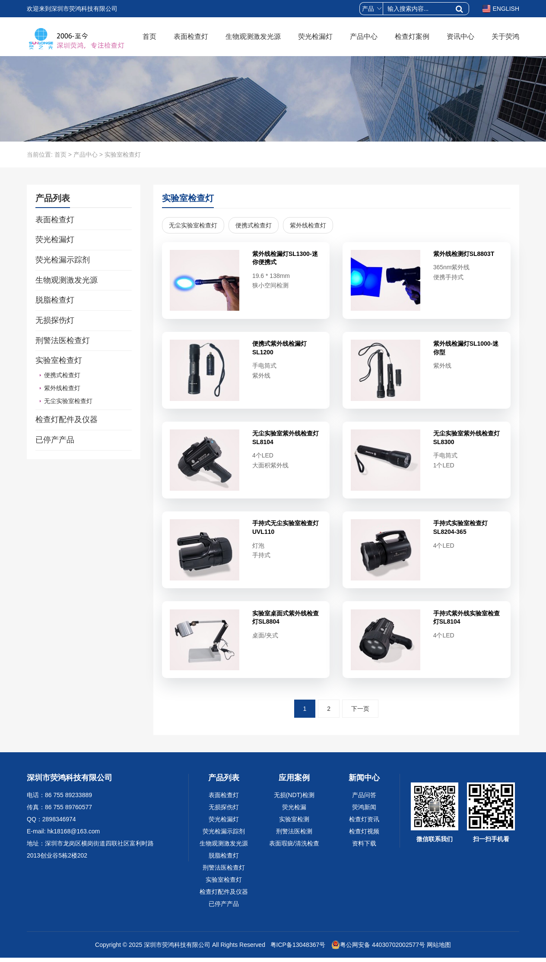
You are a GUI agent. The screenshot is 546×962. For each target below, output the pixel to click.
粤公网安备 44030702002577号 (378, 949)
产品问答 (364, 799)
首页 (149, 36)
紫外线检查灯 (62, 388)
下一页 (360, 713)
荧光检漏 (294, 811)
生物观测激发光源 (253, 36)
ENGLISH (500, 8)
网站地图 (439, 949)
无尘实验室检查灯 (68, 400)
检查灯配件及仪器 (66, 419)
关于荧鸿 (505, 36)
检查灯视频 (364, 835)
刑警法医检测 (294, 835)
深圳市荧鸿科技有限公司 (177, 949)
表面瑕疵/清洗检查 (294, 847)
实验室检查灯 (58, 360)
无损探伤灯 (54, 320)
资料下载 (364, 847)
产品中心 (364, 36)
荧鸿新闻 (364, 811)
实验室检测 (294, 823)
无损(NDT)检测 (294, 799)
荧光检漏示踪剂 (62, 259)
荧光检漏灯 (315, 36)
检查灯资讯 (364, 823)
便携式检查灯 (62, 375)
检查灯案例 (412, 36)
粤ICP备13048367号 (297, 949)
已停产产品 (54, 439)
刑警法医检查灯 (62, 340)
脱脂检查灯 (54, 300)
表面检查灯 (191, 36)
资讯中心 (460, 36)
